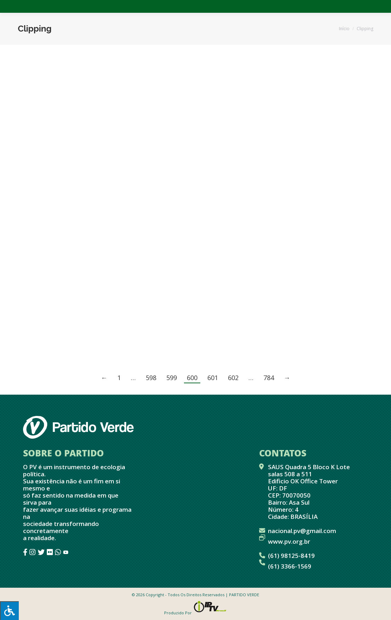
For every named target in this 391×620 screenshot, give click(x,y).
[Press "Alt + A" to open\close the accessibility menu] (9, 610)
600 (192, 377)
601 (212, 377)
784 (268, 377)
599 (171, 377)
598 (151, 377)
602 (233, 377)
